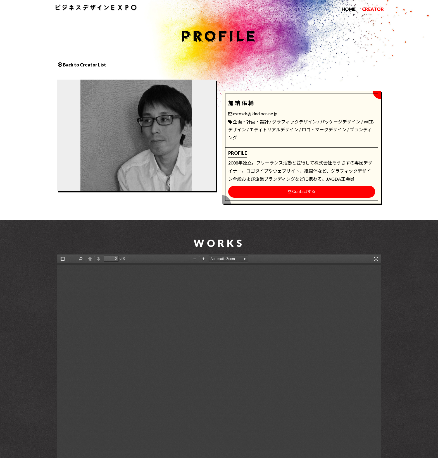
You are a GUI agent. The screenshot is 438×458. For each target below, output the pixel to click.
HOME (349, 9)
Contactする (301, 191)
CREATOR (373, 9)
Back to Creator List (84, 64)
